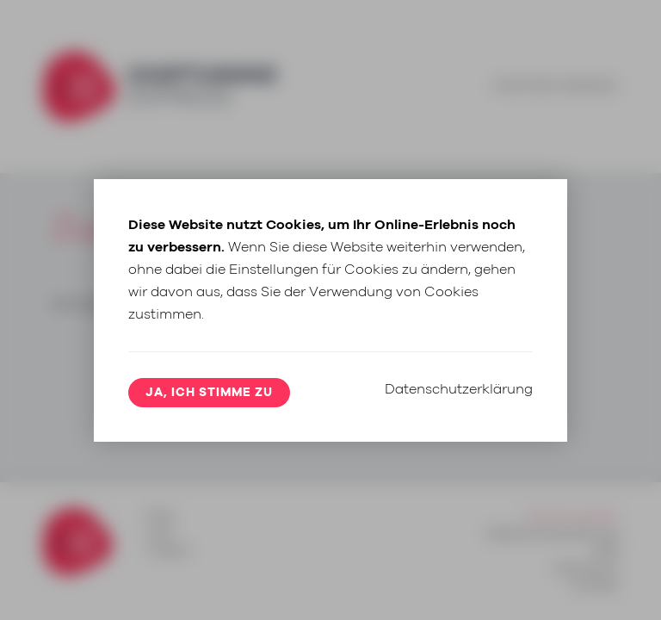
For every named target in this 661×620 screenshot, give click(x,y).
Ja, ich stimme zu (209, 393)
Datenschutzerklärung (459, 389)
